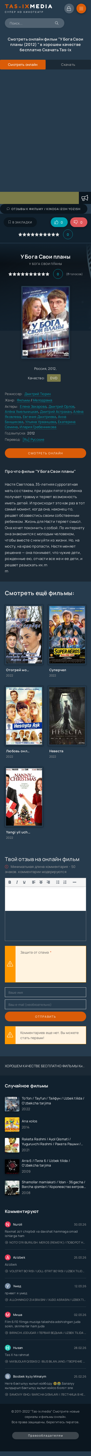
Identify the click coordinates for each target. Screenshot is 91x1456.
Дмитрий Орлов (62, 406)
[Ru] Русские (33, 439)
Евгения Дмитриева (39, 416)
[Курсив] (17, 882)
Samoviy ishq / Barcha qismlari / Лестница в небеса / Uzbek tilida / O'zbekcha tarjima (45, 1394)
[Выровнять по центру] (41, 882)
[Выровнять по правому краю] (48, 882)
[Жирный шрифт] (9, 882)
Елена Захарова (33, 406)
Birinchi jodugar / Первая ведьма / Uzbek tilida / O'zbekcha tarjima (45, 1333)
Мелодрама (42, 400)
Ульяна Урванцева (40, 421)
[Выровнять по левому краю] (33, 882)
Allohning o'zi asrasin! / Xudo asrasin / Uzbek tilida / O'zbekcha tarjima (45, 1300)
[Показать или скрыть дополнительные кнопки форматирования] (57, 882)
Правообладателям (45, 1435)
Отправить (45, 1017)
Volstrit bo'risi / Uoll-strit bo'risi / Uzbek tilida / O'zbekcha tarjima (45, 1271)
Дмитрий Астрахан (55, 411)
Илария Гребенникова (38, 426)
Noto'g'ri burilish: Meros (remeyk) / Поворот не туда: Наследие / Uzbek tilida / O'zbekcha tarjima (45, 1242)
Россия (40, 368)
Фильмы (23, 400)
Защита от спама (34, 952)
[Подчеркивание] (24, 882)
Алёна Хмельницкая (21, 411)
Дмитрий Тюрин (38, 393)
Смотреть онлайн (45, 453)
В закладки (20, 222)
